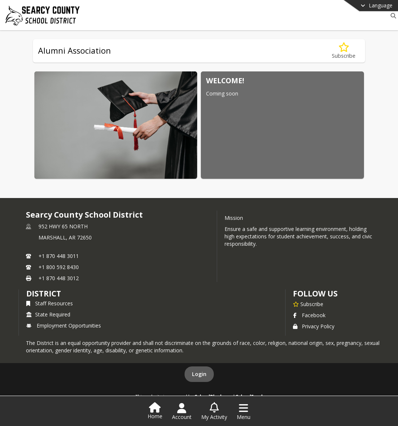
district (43, 293)
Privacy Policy (313, 326)
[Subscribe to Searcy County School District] (308, 304)
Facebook (309, 315)
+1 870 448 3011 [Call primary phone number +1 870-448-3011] (58, 255)
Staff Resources (49, 303)
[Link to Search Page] (392, 15)
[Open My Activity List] (214, 411)
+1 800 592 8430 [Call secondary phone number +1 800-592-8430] (58, 267)
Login (199, 374)
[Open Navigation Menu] (243, 411)
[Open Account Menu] (182, 411)
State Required (48, 314)
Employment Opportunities (63, 325)
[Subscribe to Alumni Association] (343, 51)
